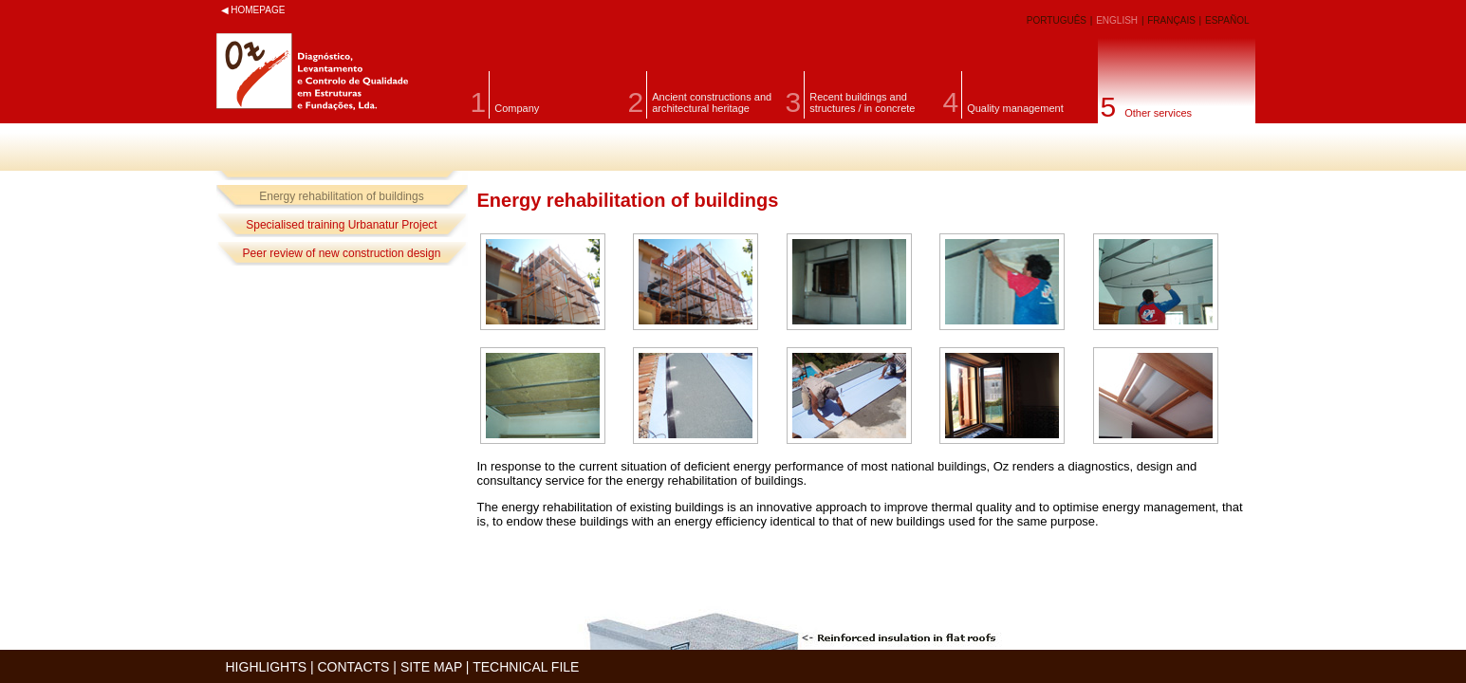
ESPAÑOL (1227, 20)
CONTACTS (354, 666)
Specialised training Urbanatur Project (341, 224)
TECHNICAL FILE (526, 666)
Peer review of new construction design (342, 253)
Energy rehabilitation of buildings (341, 196)
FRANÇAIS (1172, 20)
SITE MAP (431, 666)
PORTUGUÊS (1058, 20)
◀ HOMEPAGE (253, 10)
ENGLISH (1118, 20)
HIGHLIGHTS (266, 666)
